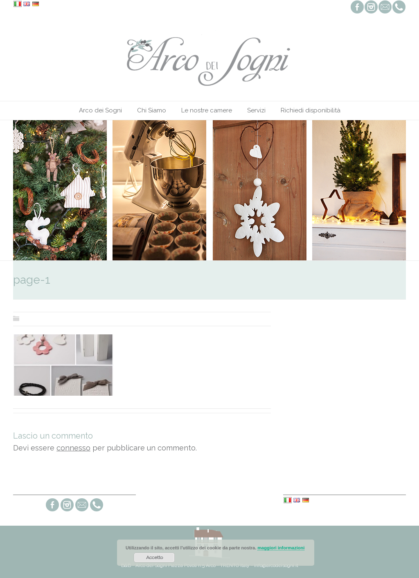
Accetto (154, 557)
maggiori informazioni (280, 547)
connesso (73, 448)
